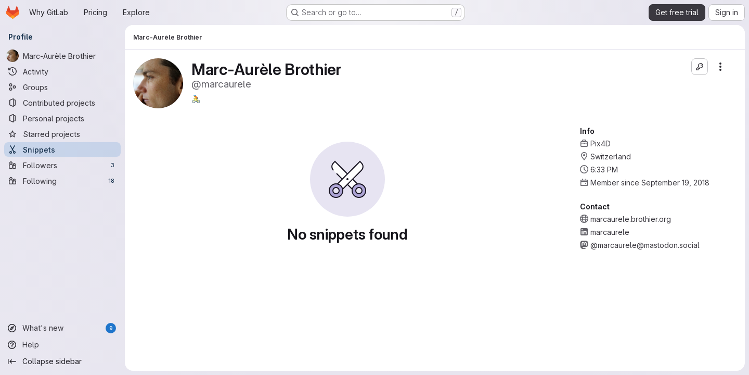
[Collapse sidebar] (62, 361)
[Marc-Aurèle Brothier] (62, 55)
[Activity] (62, 71)
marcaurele (609, 232)
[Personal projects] (62, 118)
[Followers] (62, 165)
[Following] (62, 180)
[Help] (62, 345)
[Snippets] (62, 149)
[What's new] (62, 328)
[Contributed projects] (62, 102)
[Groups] (62, 87)
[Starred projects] (62, 134)
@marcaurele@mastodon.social (645, 245)
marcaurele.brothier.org (630, 219)
